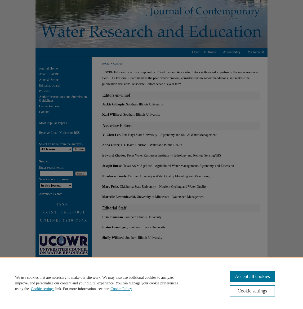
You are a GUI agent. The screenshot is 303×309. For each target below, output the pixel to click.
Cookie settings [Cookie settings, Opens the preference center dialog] (252, 290)
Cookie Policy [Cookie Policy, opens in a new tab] (121, 289)
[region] (151, 283)
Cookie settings (42, 289)
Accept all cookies (252, 276)
